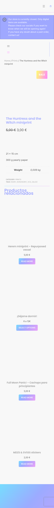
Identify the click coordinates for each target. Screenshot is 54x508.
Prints (15, 60)
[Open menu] (44, 6)
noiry (13, 182)
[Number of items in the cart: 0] (50, 6)
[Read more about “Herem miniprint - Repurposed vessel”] (27, 261)
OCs (29, 182)
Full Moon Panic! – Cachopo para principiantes (27, 384)
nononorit (22, 182)
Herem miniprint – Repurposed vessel (27, 248)
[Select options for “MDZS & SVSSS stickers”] (27, 464)
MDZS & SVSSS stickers (27, 452)
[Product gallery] (27, 91)
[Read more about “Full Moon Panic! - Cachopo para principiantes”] (27, 397)
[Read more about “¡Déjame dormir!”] (27, 328)
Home (7, 60)
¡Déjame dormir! (27, 316)
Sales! (34, 182)
